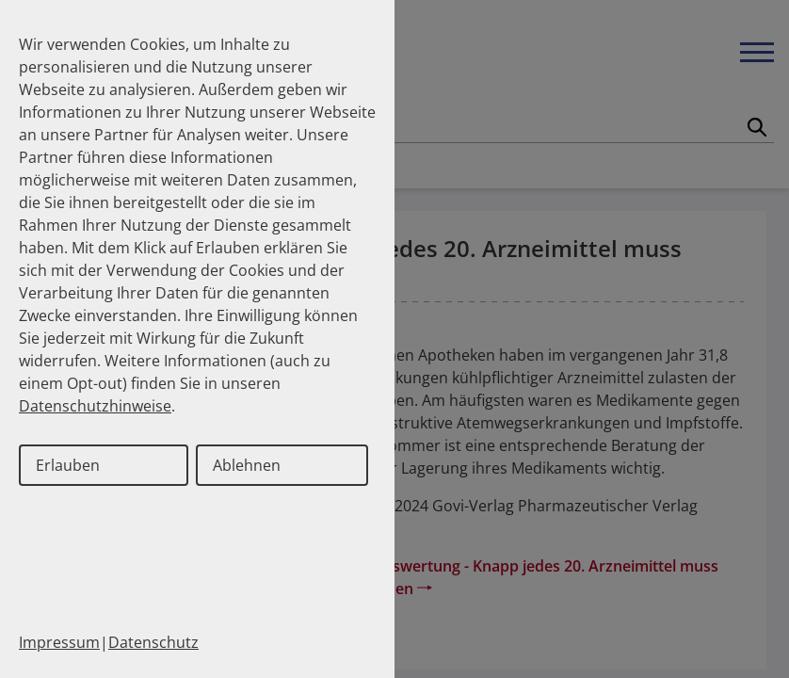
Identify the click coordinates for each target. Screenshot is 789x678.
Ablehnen (247, 465)
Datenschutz (153, 642)
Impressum (59, 642)
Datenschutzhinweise (95, 406)
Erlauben (68, 465)
